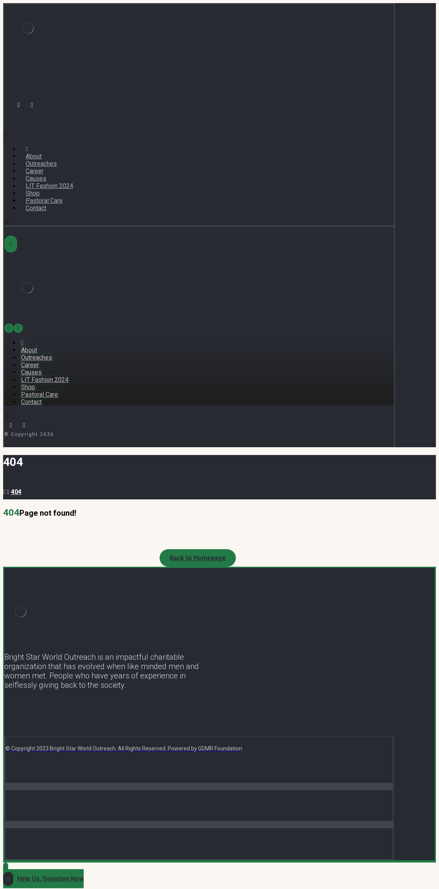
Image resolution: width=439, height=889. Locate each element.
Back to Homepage (198, 558)
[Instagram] (32, 105)
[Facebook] (18, 105)
